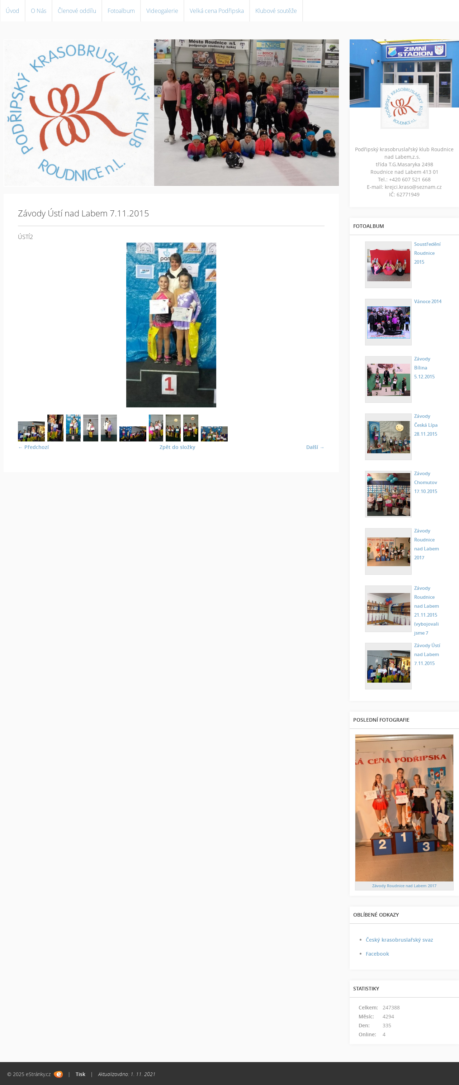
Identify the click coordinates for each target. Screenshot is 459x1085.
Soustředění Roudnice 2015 (427, 252)
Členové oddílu (77, 11)
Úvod (12, 11)
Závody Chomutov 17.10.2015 (425, 481)
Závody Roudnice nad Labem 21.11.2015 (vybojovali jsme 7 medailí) (425, 614)
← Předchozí (33, 447)
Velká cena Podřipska (217, 11)
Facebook (377, 953)
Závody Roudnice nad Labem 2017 (425, 543)
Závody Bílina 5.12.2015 (423, 366)
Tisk (80, 1074)
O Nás (38, 11)
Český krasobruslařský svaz (399, 939)
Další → (315, 447)
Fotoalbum (121, 11)
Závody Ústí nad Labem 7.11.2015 (426, 653)
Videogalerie (162, 11)
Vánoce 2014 (427, 300)
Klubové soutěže (276, 11)
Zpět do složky (177, 447)
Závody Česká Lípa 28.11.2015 (425, 424)
